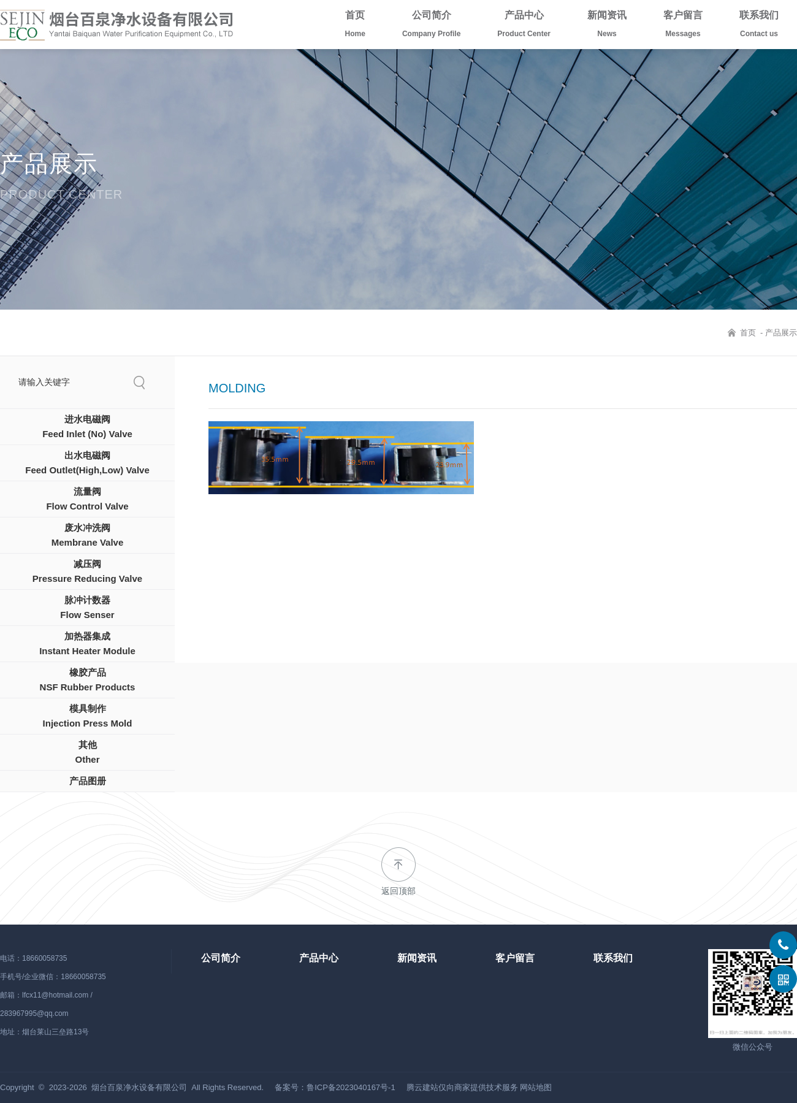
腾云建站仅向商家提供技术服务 (462, 1087)
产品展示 (781, 332)
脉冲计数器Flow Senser (87, 607)
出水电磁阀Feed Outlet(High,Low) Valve (87, 462)
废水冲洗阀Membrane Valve (87, 535)
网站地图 (536, 1087)
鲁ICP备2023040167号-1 (351, 1087)
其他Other (87, 752)
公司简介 (431, 26)
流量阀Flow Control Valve (87, 498)
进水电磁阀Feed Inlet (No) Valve (87, 426)
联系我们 (759, 26)
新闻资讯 (607, 26)
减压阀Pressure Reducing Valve (87, 571)
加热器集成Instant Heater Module (87, 643)
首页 (355, 26)
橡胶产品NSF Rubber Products (87, 679)
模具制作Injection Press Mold (87, 715)
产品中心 (524, 26)
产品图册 (87, 781)
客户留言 (683, 26)
